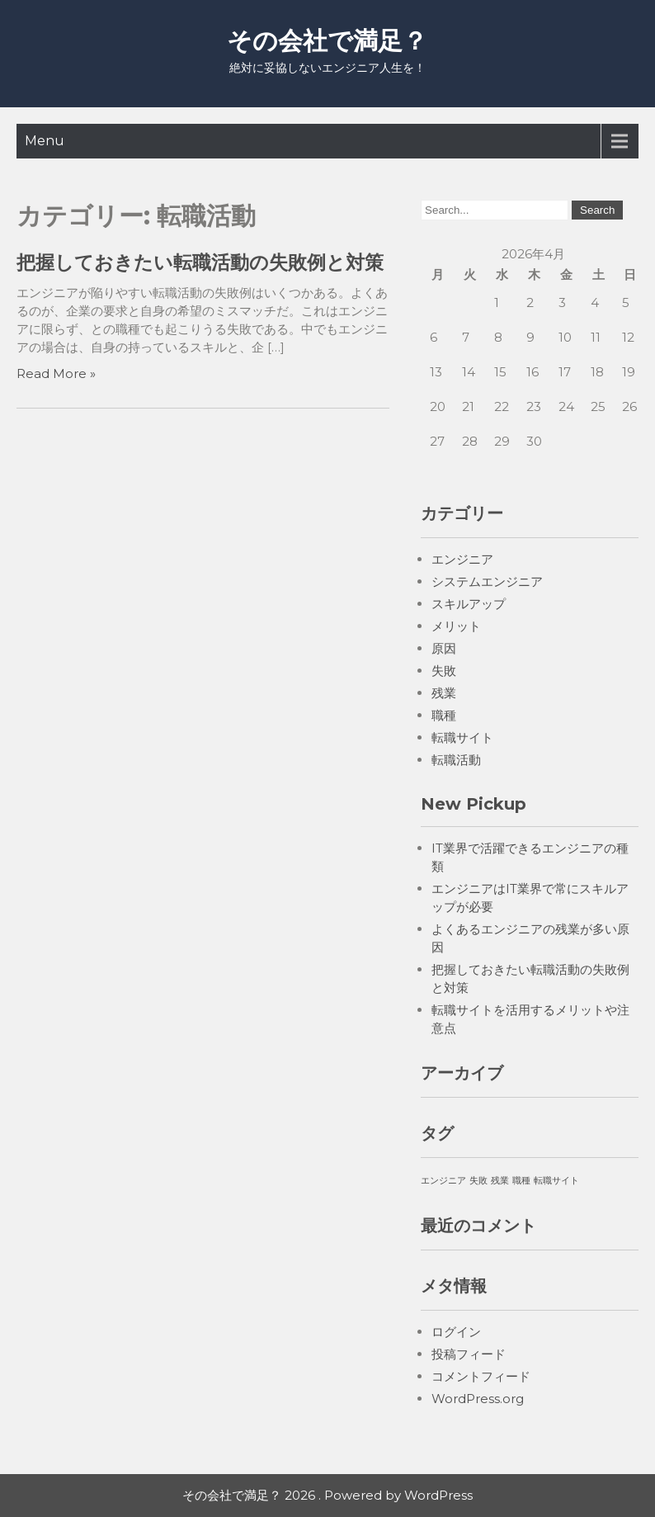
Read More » (56, 373)
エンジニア (462, 559)
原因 (443, 648)
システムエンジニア (487, 581)
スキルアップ (468, 604)
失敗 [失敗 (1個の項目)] (478, 1180)
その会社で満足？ (327, 41)
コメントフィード (480, 1376)
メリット (456, 626)
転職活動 (456, 760)
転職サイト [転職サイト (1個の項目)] (556, 1180)
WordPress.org (477, 1398)
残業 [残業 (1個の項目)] (500, 1180)
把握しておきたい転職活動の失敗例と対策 (200, 262)
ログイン (456, 1332)
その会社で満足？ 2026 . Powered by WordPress (327, 1495)
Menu (44, 141)
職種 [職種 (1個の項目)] (521, 1180)
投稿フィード (468, 1354)
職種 (443, 715)
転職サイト (462, 737)
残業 (443, 693)
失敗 (443, 670)
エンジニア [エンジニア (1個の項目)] (443, 1180)
